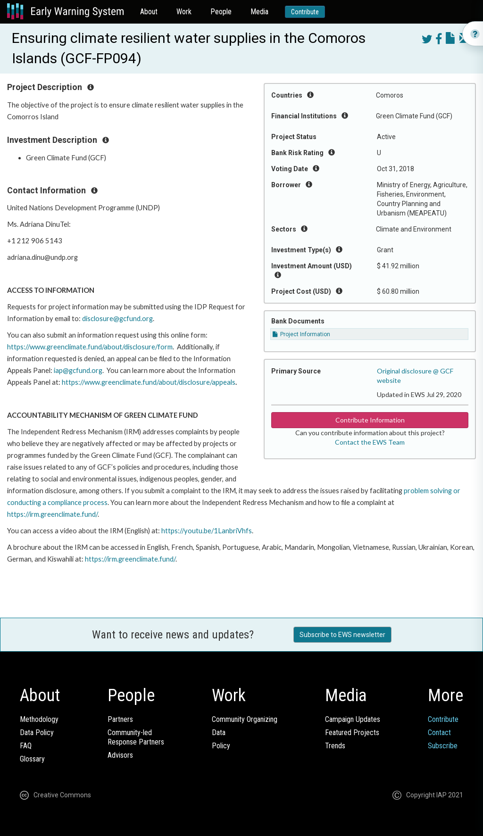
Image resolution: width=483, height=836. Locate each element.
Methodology (39, 719)
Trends (335, 745)
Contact (439, 732)
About (149, 11)
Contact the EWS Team (370, 442)
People (221, 11)
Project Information (301, 334)
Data (218, 732)
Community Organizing (244, 719)
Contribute (305, 12)
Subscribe (443, 745)
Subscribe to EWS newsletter (342, 634)
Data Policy (37, 732)
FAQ (26, 745)
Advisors (120, 755)
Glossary (32, 758)
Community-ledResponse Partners (136, 737)
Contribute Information (370, 420)
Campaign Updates (352, 719)
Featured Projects (352, 732)
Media (259, 11)
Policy (221, 745)
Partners (120, 719)
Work (184, 11)
